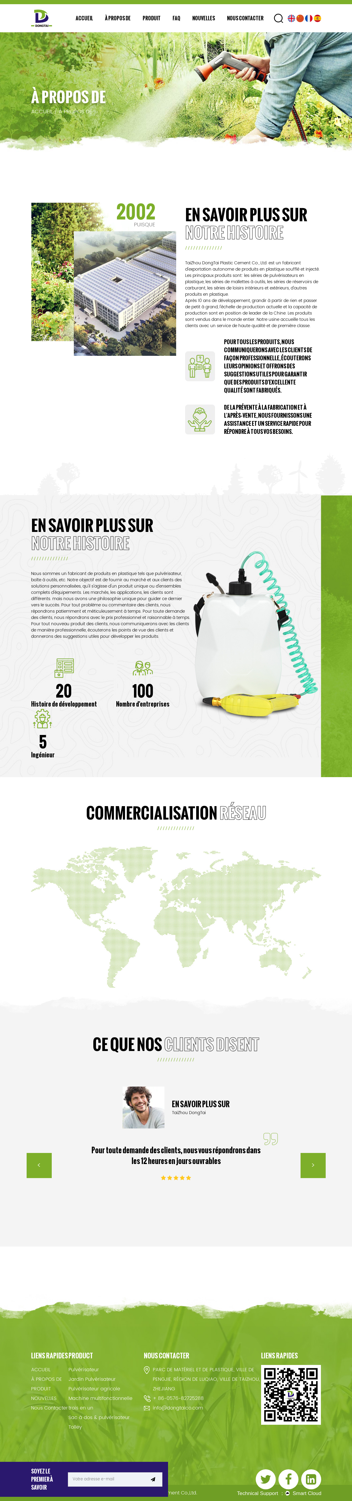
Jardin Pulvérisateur (92, 1379)
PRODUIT (152, 18)
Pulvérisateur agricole (94, 1389)
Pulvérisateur (83, 1370)
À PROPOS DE (118, 18)
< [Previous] (39, 1165)
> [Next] (313, 1165)
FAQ (176, 18)
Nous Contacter (245, 18)
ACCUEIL (84, 18)
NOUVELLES (203, 18)
